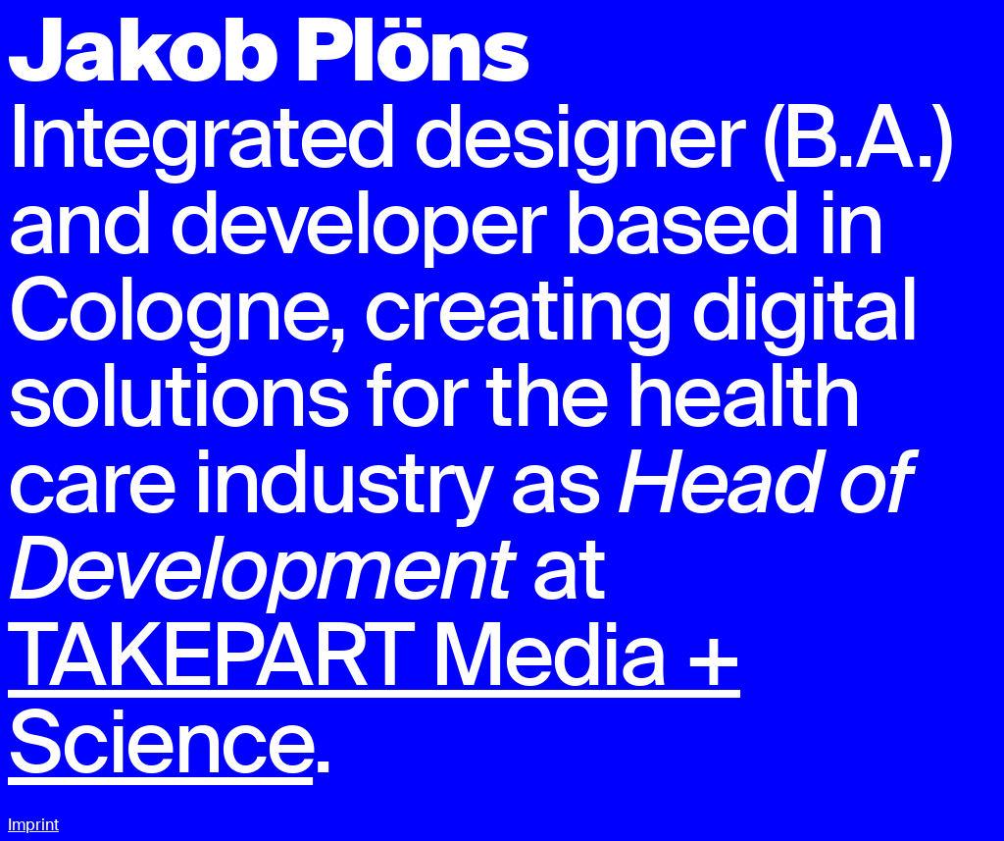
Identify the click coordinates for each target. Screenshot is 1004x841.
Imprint (33, 825)
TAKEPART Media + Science (374, 699)
